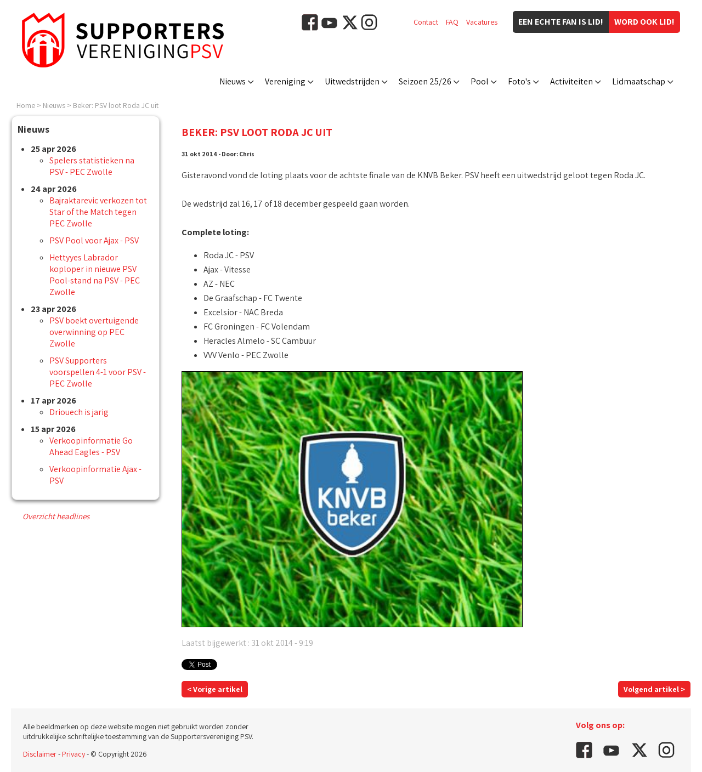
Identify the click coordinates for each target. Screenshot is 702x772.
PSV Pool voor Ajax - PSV (94, 240)
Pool (480, 81)
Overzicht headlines (55, 516)
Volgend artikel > (654, 689)
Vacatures (481, 22)
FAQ (452, 22)
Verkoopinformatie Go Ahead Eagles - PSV (91, 446)
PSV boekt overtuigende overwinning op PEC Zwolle (94, 332)
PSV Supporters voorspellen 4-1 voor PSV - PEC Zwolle (97, 372)
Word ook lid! (644, 21)
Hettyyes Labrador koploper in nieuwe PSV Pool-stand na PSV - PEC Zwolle (94, 275)
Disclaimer (39, 754)
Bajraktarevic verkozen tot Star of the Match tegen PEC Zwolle (98, 212)
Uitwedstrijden (352, 81)
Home (25, 105)
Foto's (519, 81)
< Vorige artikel (214, 689)
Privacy (73, 754)
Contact (426, 22)
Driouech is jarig (79, 412)
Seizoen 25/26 (425, 81)
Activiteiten (571, 81)
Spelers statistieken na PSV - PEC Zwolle (91, 166)
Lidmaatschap (638, 81)
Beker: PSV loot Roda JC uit (115, 105)
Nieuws (232, 81)
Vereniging (285, 81)
